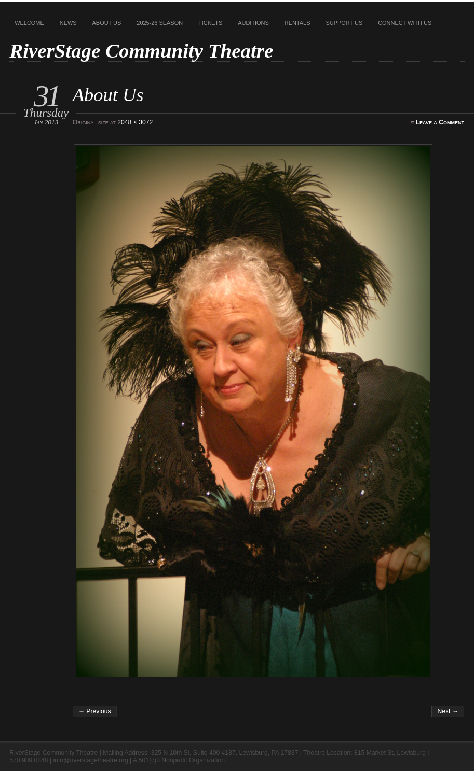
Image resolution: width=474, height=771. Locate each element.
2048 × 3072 (135, 122)
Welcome (29, 23)
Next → (447, 711)
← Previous (94, 711)
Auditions (253, 23)
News (68, 23)
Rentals (297, 23)
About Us (106, 23)
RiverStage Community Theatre (141, 50)
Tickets (210, 23)
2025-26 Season (160, 23)
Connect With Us (404, 23)
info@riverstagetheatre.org (90, 760)
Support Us (344, 23)
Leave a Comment (440, 122)
